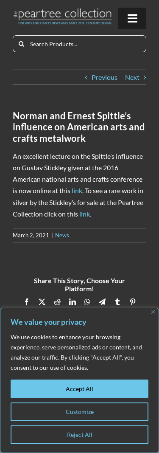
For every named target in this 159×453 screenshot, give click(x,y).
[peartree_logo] (63, 11)
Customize (80, 411)
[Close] (153, 312)
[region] (79, 380)
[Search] (21, 43)
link (77, 190)
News (62, 235)
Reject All (79, 434)
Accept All (79, 388)
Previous (104, 77)
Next (132, 77)
